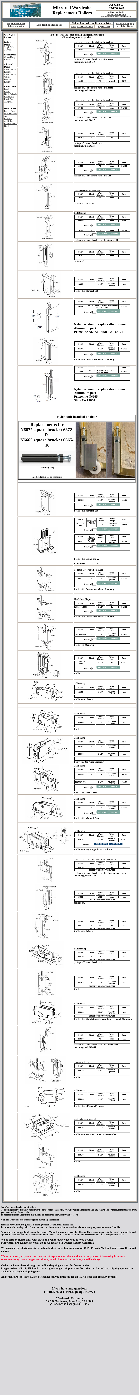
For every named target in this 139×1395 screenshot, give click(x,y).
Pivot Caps (9, 96)
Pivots (7, 91)
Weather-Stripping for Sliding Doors (125, 24)
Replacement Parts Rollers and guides (16, 24)
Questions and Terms (20, 1220)
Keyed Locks (104, 26)
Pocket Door (9, 111)
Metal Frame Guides (10, 75)
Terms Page (63, 35)
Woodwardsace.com (116, 14)
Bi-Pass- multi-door (9, 119)
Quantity (90, 54)
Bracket (7, 89)
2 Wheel (8, 50)
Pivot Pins (8, 99)
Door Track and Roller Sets (49, 25)
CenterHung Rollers (9, 58)
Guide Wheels (10, 94)
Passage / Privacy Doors (82, 26)
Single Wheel (10, 47)
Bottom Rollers (7, 80)
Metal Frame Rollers (10, 70)
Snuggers (8, 101)
